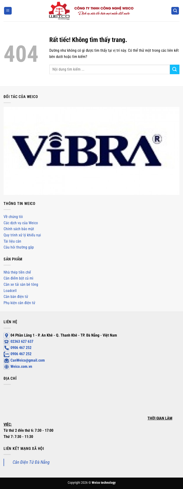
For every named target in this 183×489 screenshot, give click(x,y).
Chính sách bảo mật (19, 229)
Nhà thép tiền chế (17, 272)
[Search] (175, 11)
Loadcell (10, 290)
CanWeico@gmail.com (24, 360)
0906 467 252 (17, 347)
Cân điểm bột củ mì (18, 278)
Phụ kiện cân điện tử (19, 303)
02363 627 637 (18, 341)
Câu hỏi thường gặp (19, 247)
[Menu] (8, 11)
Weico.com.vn (18, 366)
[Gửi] (174, 69)
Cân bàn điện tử (16, 296)
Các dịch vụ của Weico (21, 223)
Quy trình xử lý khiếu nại (22, 235)
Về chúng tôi (13, 216)
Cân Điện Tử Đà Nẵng (31, 462)
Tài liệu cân (12, 241)
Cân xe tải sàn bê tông (21, 284)
